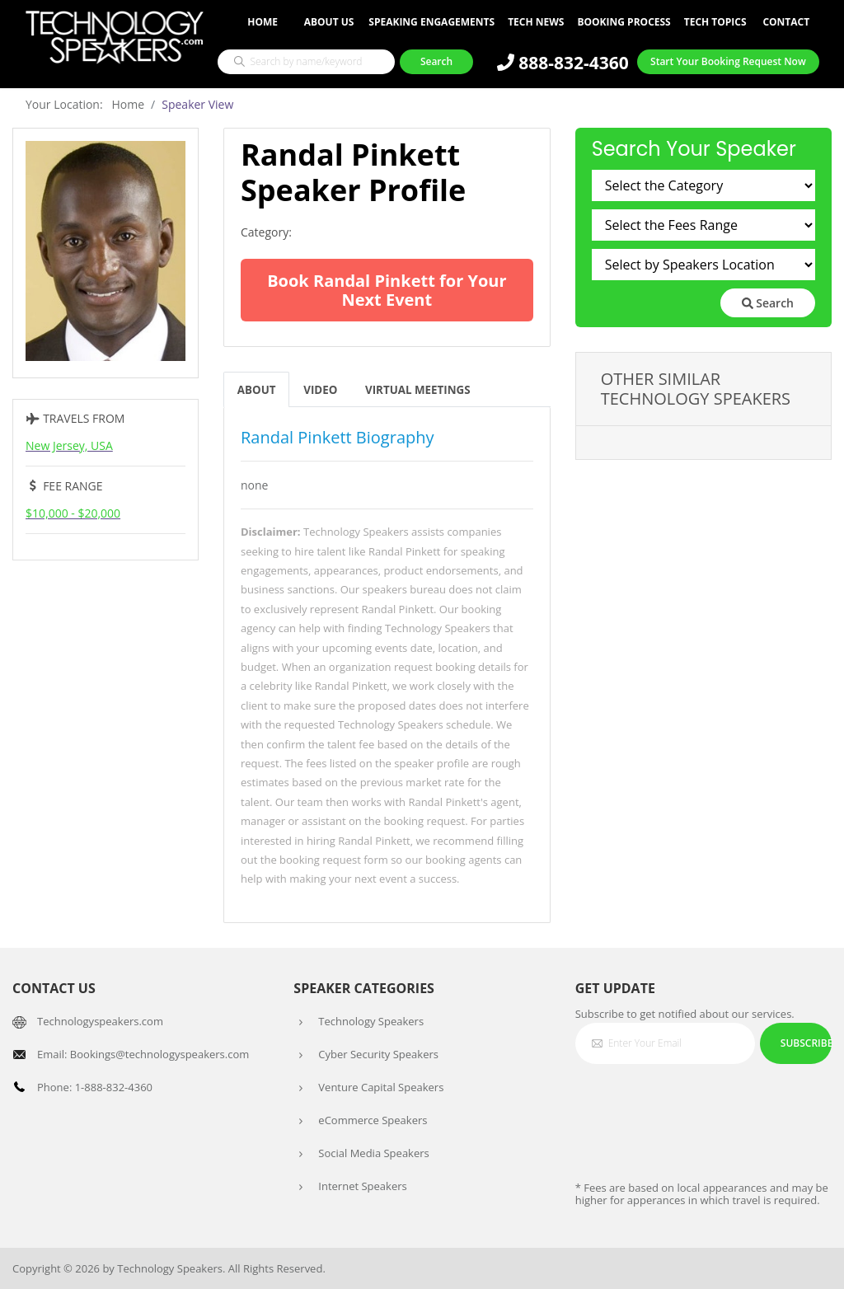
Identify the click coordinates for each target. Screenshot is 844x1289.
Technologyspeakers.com (100, 1021)
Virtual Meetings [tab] (424, 389)
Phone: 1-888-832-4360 (94, 1087)
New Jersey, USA (69, 445)
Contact (785, 22)
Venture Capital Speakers (380, 1087)
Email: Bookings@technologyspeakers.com (143, 1054)
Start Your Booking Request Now (728, 61)
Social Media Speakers (373, 1153)
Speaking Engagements (431, 22)
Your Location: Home (85, 104)
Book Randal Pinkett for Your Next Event (386, 290)
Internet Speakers (362, 1186)
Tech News (536, 22)
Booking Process (623, 22)
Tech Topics (715, 22)
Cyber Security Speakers (378, 1054)
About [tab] (257, 389)
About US (329, 22)
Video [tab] (323, 389)
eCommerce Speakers (372, 1120)
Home (262, 22)
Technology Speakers (371, 1021)
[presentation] (700, 1108)
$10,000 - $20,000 (73, 513)
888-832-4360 (563, 63)
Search (768, 303)
